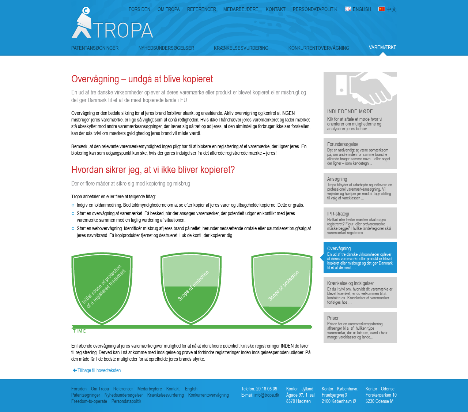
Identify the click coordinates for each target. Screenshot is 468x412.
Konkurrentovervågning (208, 395)
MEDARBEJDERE (240, 9)
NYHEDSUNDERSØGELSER (166, 48)
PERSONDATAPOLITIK (315, 9)
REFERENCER (201, 9)
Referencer (123, 389)
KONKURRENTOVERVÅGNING (318, 48)
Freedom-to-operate (89, 401)
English (191, 389)
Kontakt (173, 389)
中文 (391, 9)
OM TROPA (169, 9)
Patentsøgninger (85, 395)
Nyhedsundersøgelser (124, 395)
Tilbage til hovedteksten (99, 370)
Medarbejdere (149, 389)
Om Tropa (100, 389)
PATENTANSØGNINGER (94, 48)
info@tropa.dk (266, 395)
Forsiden (79, 389)
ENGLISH (362, 9)
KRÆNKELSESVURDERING (241, 48)
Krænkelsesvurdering (165, 395)
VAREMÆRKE (383, 47)
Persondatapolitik (126, 401)
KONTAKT (276, 9)
